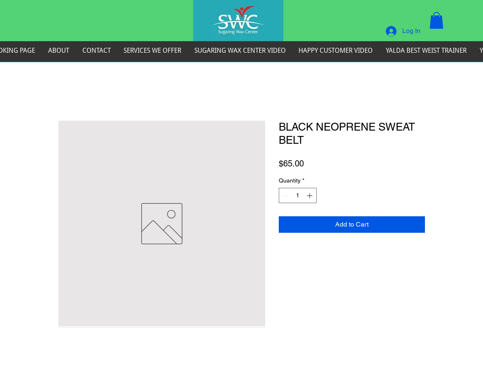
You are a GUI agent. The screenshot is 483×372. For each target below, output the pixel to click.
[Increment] (310, 195)
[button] (436, 20)
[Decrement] (285, 195)
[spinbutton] (297, 195)
